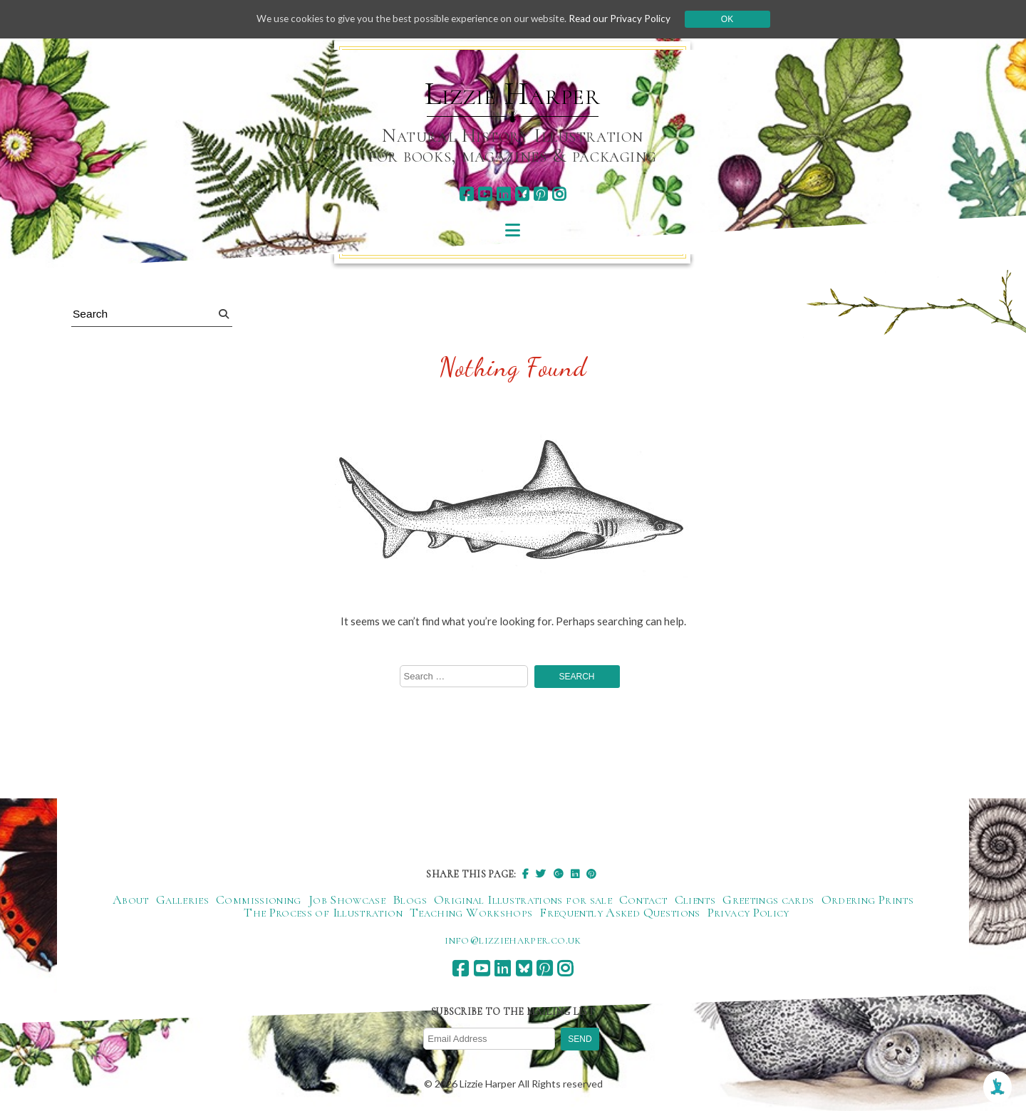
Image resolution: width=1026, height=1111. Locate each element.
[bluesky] (522, 194)
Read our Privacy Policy (627, 19)
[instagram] (559, 194)
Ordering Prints (867, 901)
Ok (735, 19)
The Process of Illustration (323, 914)
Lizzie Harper (513, 94)
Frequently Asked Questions (619, 914)
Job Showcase (347, 901)
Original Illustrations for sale (523, 901)
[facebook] (466, 194)
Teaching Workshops (471, 914)
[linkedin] (503, 194)
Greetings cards (768, 901)
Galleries (182, 901)
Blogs (410, 901)
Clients (695, 901)
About (131, 901)
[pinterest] (540, 194)
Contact (643, 901)
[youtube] (485, 194)
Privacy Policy (748, 914)
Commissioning (258, 901)
